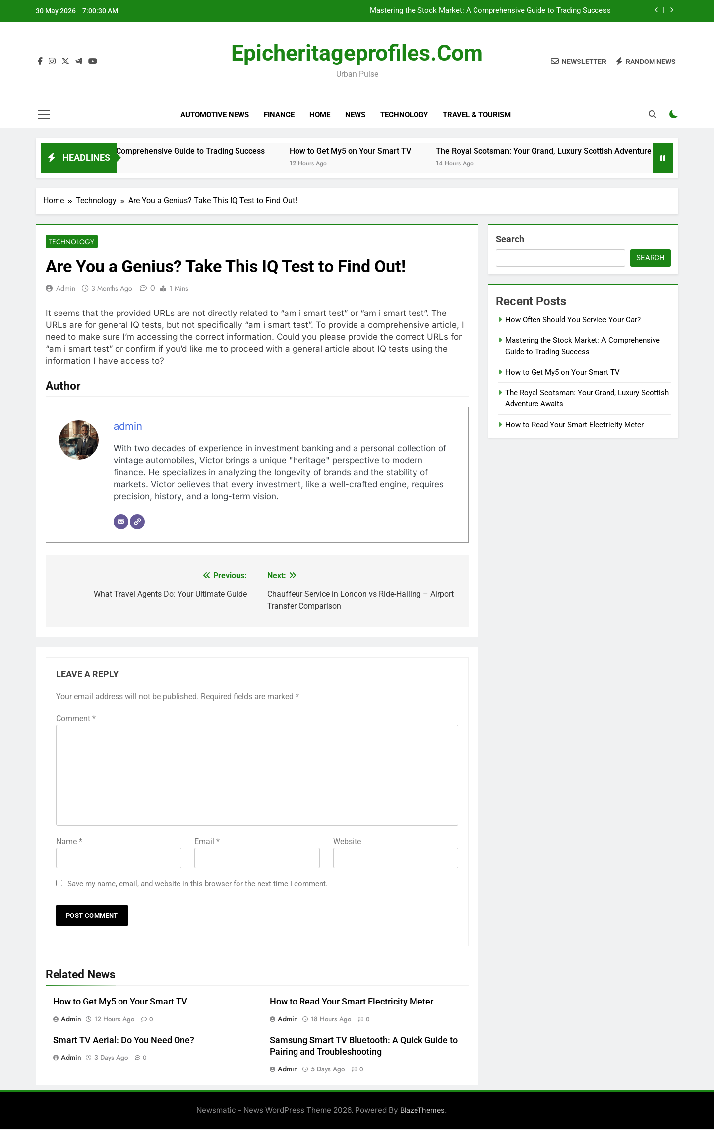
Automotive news (214, 114)
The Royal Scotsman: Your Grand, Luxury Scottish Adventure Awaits (587, 151)
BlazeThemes (422, 1111)
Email (207, 842)
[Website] (137, 522)
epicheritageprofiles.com (357, 53)
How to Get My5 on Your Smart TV (380, 151)
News (355, 114)
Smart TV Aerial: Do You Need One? (123, 1041)
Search (510, 239)
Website (347, 842)
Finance (279, 114)
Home (319, 114)
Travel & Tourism (477, 114)
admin (65, 289)
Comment (76, 719)
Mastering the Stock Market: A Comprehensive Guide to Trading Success (490, 11)
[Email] (121, 522)
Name (69, 842)
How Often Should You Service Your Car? (573, 319)
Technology (404, 114)
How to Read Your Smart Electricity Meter (351, 1002)
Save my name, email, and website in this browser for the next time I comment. (197, 884)
